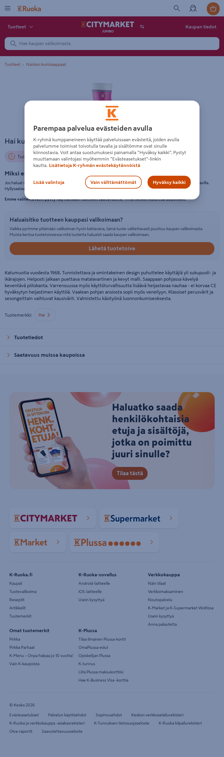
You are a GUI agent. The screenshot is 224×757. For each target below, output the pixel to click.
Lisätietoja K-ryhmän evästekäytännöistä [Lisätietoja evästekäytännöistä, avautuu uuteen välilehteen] (94, 165)
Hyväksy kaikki (169, 182)
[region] (112, 150)
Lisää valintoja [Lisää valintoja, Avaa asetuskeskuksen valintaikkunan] (48, 182)
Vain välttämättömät (113, 182)
